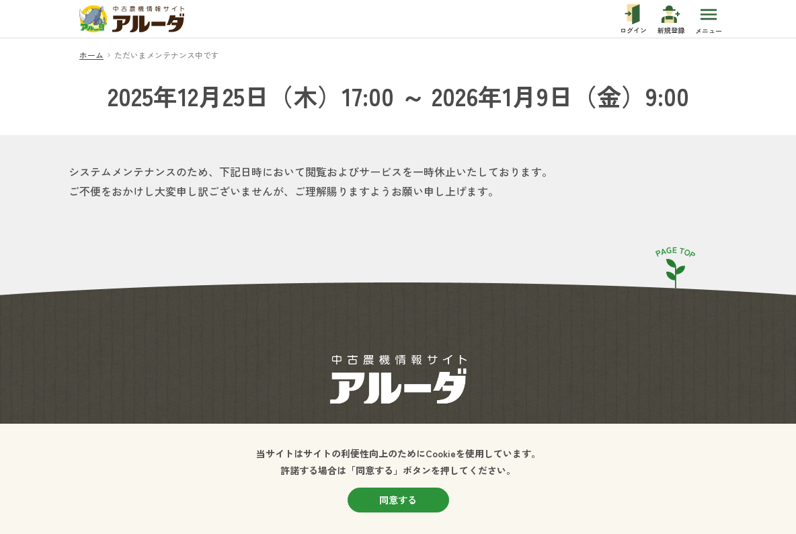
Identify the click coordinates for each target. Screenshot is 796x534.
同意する (398, 499)
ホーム (91, 55)
